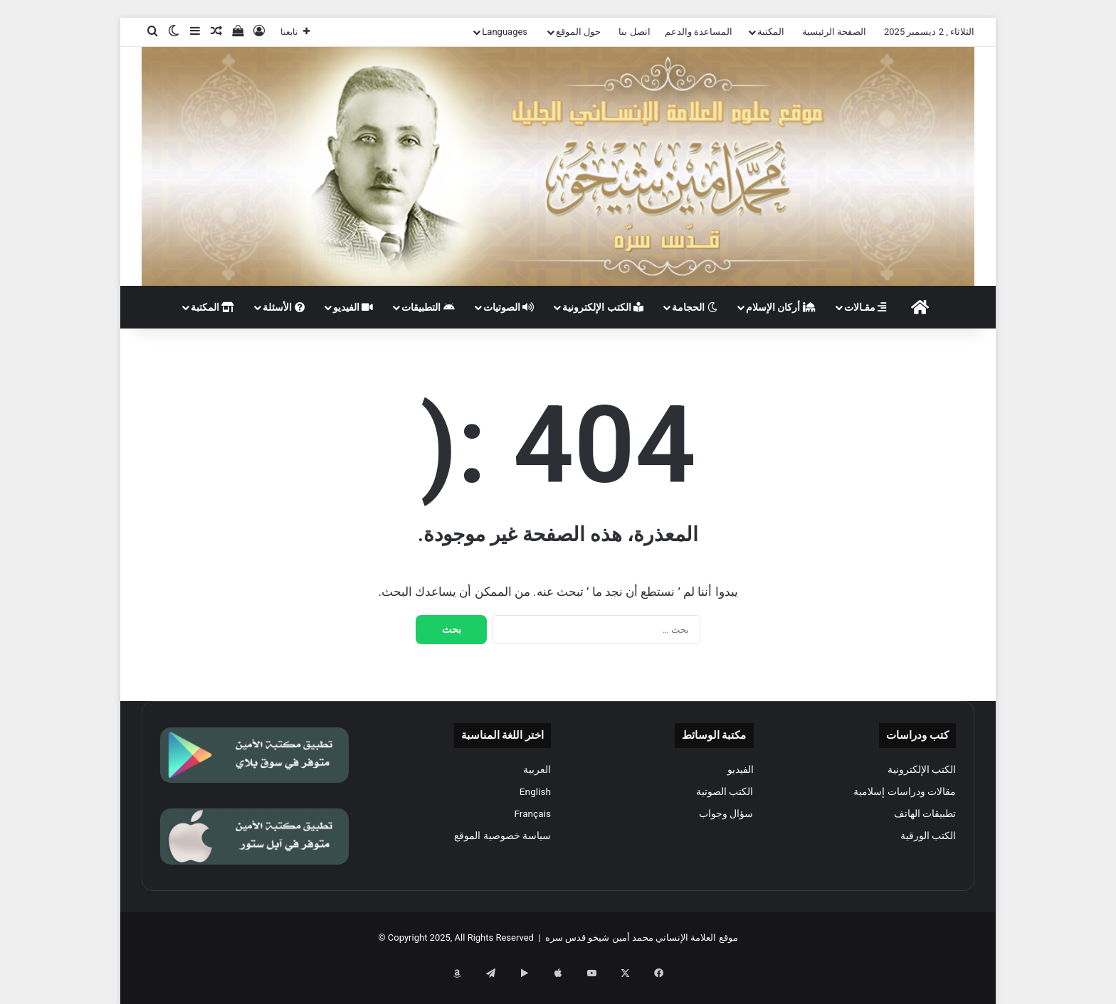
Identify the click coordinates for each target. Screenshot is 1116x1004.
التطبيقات (427, 307)
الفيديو (353, 307)
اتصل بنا (634, 31)
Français (532, 813)
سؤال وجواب (726, 813)
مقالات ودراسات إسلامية (904, 791)
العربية (537, 769)
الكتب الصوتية (724, 791)
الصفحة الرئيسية (834, 31)
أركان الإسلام (781, 307)
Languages (504, 31)
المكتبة (770, 31)
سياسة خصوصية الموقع (502, 835)
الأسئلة (283, 307)
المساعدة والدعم (698, 31)
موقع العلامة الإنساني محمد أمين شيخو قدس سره (641, 937)
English (535, 791)
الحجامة (694, 307)
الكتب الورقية (928, 835)
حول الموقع (578, 31)
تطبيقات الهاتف (925, 813)
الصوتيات (508, 307)
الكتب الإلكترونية (602, 307)
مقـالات (865, 307)
